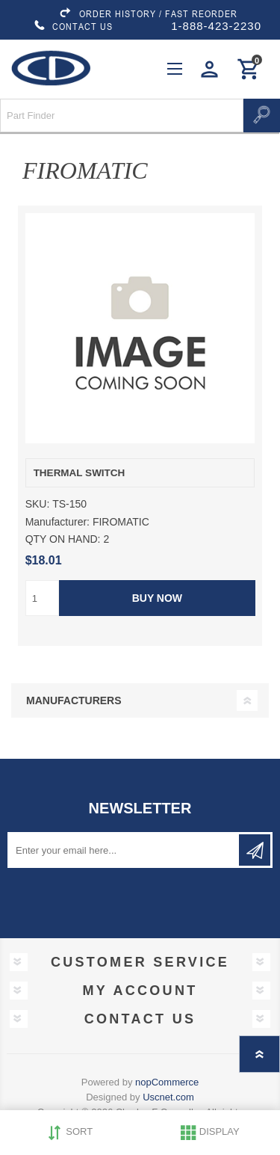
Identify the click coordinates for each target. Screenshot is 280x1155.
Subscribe (254, 850)
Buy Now (156, 598)
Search (261, 115)
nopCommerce (167, 1082)
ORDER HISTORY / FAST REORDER (147, 13)
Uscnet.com (168, 1097)
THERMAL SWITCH (79, 472)
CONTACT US (73, 26)
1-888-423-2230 (216, 25)
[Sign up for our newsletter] (124, 850)
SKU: (37, 505)
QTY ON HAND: (63, 539)
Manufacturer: (57, 522)
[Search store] (121, 115)
